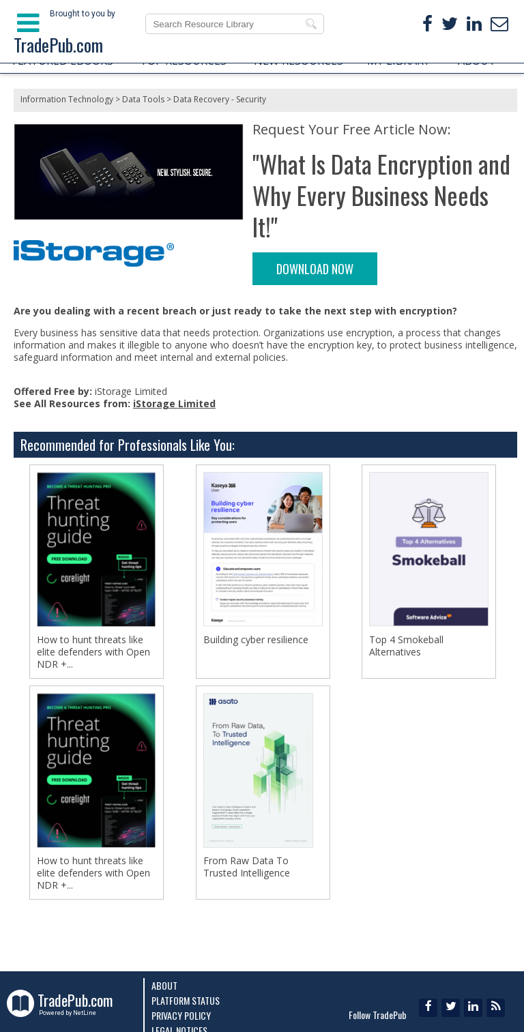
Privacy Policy (181, 1015)
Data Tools (143, 99)
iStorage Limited (174, 403)
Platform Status (185, 1000)
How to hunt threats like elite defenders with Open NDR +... (93, 652)
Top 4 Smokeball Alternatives (406, 646)
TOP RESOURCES (183, 60)
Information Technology (66, 99)
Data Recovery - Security (219, 99)
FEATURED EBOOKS (62, 60)
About (164, 985)
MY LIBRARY (398, 60)
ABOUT (477, 60)
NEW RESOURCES (298, 60)
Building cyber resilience (255, 640)
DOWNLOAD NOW (314, 269)
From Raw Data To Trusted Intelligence (246, 867)
